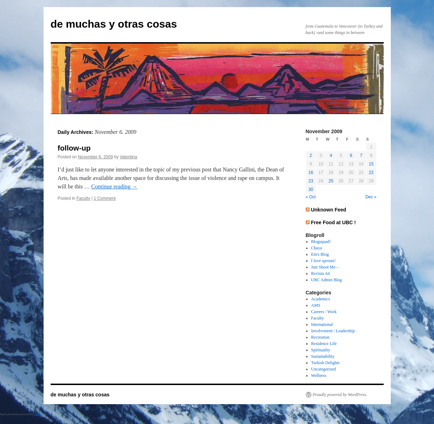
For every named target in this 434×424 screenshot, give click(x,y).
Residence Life (324, 343)
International (322, 324)
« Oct (311, 196)
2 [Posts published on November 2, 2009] (311, 155)
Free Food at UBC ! (333, 222)
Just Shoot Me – (325, 267)
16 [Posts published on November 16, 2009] (311, 172)
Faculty (83, 198)
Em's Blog (320, 254)
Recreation (320, 337)
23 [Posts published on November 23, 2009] (311, 181)
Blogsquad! (321, 241)
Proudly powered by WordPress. (340, 394)
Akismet (39, 414)
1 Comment (104, 198)
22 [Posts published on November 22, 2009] (371, 172)
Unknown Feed (328, 210)
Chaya (316, 247)
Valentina (128, 156)
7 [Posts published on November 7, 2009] (361, 155)
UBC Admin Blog (326, 279)
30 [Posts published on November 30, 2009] (311, 189)
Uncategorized (323, 369)
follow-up (74, 148)
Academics (320, 298)
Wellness (318, 375)
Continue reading (114, 186)
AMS (315, 305)
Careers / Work (324, 311)
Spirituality (320, 349)
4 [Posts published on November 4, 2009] (331, 155)
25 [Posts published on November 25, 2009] (330, 181)
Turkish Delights (325, 362)
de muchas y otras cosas (114, 24)
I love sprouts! (323, 260)
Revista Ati (320, 273)
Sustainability (322, 356)
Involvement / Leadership (333, 330)
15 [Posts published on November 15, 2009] (371, 164)
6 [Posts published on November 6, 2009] (351, 155)
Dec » (370, 196)
